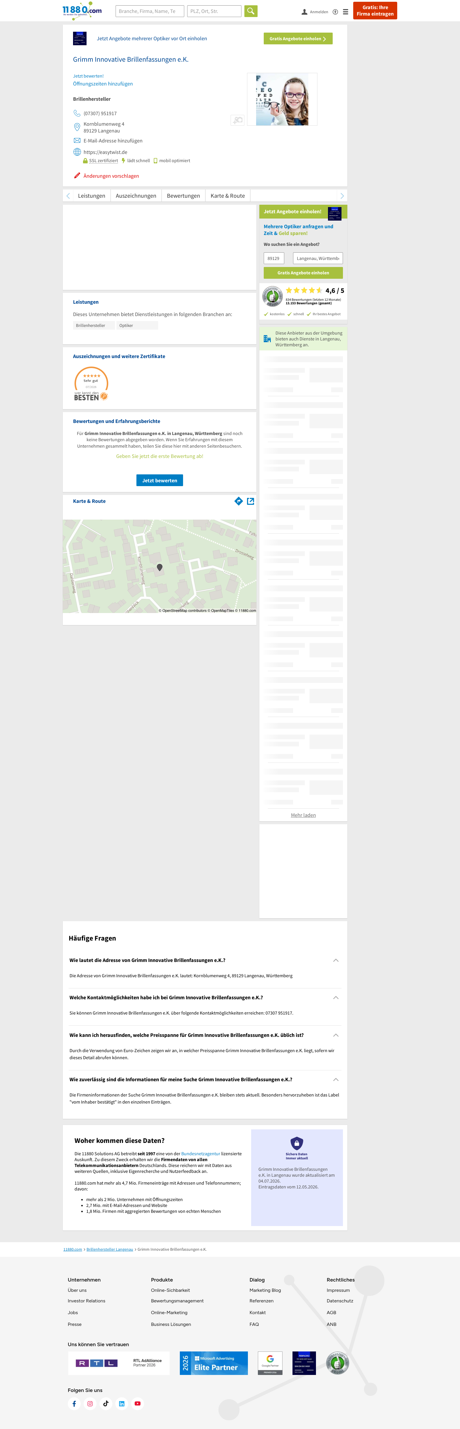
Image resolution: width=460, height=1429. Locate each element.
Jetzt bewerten (159, 480)
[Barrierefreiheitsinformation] (338, 11)
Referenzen (261, 1301)
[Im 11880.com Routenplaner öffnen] (238, 500)
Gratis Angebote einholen (298, 38)
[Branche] (150, 11)
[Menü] (348, 11)
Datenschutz (340, 1301)
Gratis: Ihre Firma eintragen (375, 10)
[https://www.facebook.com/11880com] (74, 1403)
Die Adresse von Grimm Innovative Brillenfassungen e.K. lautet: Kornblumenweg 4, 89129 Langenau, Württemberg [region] (181, 975)
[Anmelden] (317, 11)
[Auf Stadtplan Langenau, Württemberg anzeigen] (250, 500)
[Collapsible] (336, 960)
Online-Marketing (169, 1312)
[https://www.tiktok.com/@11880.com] (105, 1403)
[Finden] (251, 11)
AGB (331, 1312)
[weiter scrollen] (342, 195)
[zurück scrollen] (68, 195)
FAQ (254, 1324)
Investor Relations (86, 1301)
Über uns (77, 1290)
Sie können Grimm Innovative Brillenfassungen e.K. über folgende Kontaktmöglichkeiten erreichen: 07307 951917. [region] (181, 1013)
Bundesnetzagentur (200, 1153)
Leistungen (91, 195)
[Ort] (214, 11)
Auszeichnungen (136, 195)
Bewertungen (183, 195)
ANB (331, 1324)
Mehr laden (303, 815)
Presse (75, 1324)
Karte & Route (228, 195)
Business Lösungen (171, 1324)
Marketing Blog (265, 1290)
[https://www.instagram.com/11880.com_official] (90, 1403)
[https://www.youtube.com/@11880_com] (137, 1403)
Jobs (73, 1312)
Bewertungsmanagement (177, 1301)
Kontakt (257, 1312)
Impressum (338, 1290)
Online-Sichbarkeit (170, 1290)
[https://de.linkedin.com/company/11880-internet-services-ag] (121, 1403)
